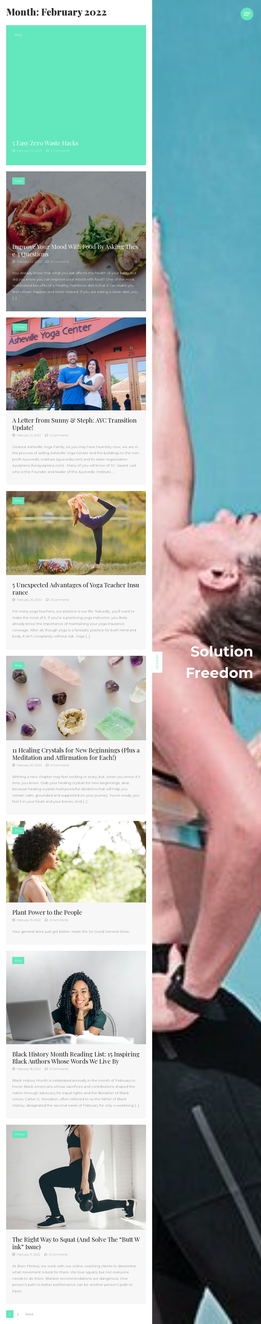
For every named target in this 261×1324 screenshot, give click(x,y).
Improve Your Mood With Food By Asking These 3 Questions (75, 250)
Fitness (20, 327)
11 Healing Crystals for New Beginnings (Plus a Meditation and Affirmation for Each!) (76, 753)
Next (29, 1314)
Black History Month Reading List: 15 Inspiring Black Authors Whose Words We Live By (76, 1057)
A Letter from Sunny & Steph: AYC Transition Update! (74, 423)
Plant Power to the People (47, 912)
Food (18, 181)
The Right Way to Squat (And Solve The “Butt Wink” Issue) (76, 1243)
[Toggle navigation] (247, 14)
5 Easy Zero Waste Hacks (45, 143)
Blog (18, 35)
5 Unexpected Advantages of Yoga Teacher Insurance (75, 588)
